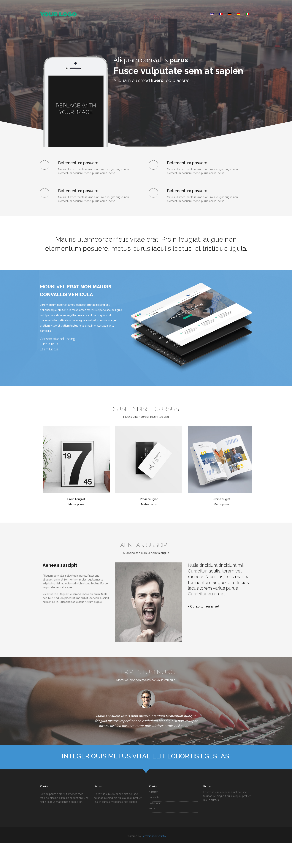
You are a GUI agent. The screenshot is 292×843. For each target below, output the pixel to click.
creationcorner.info (154, 836)
